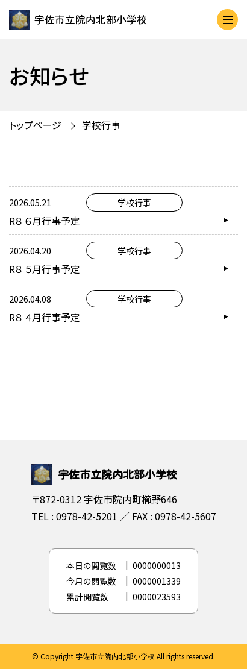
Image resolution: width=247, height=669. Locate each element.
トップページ (35, 125)
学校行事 (101, 125)
